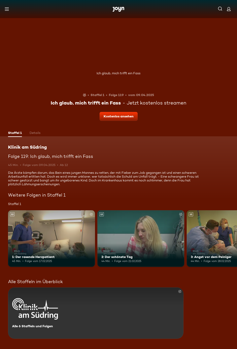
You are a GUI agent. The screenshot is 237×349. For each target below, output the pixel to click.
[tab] (15, 133)
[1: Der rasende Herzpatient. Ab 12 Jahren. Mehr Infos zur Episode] (51, 238)
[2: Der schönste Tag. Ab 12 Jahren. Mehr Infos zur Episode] (140, 238)
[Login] (229, 8)
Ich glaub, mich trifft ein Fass (118, 73)
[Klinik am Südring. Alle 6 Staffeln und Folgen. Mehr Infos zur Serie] (95, 313)
